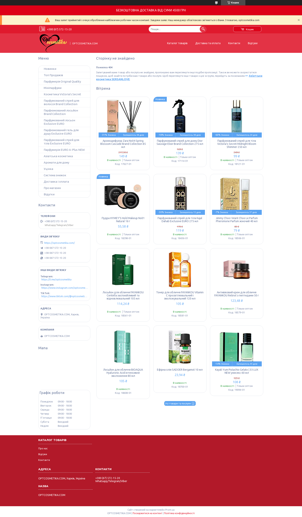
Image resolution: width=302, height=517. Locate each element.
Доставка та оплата (208, 43)
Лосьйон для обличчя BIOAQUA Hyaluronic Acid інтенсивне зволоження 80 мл (123, 372)
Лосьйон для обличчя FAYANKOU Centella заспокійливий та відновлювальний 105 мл (123, 295)
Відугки (49, 194)
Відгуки (253, 43)
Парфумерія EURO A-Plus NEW (64, 149)
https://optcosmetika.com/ (59, 242)
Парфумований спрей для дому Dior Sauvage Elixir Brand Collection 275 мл (180, 142)
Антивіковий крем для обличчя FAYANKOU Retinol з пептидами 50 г (236, 294)
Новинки (50, 68)
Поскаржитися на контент (147, 513)
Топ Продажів (53, 75)
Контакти (234, 43)
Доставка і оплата (56, 181)
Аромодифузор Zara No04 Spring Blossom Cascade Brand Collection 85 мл (123, 143)
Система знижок (55, 175)
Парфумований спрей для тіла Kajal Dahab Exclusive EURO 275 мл (180, 220)
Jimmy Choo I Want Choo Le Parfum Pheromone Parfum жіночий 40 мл (237, 220)
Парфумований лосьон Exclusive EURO (59, 122)
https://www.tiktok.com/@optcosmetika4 (64, 296)
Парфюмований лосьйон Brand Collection (61, 112)
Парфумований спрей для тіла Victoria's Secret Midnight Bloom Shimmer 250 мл (236, 143)
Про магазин (52, 188)
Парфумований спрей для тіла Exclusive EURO (61, 141)
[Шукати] (203, 29)
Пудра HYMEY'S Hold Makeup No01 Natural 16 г (123, 220)
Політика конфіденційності (179, 513)
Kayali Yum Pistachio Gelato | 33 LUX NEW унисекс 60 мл (236, 371)
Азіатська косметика (58, 156)
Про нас (43, 448)
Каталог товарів (177, 43)
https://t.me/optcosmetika (56, 279)
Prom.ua (169, 510)
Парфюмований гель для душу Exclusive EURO (61, 131)
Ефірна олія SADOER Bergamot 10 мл (180, 369)
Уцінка (48, 168)
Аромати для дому (56, 162)
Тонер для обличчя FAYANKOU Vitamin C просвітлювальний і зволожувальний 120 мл (180, 295)
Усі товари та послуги (178, 403)
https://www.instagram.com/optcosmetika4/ (64, 287)
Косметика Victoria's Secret (62, 94)
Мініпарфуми (52, 87)
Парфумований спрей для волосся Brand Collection (61, 102)
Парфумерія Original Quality (62, 81)
